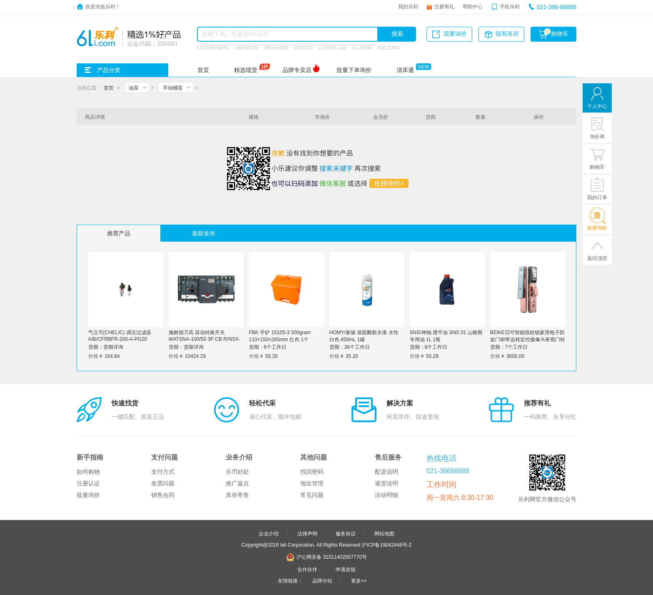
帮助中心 (473, 6)
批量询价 (88, 495)
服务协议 (346, 533)
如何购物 (88, 472)
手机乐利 (510, 6)
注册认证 (88, 483)
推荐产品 (118, 233)
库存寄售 (237, 495)
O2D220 (303, 47)
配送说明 (386, 472)
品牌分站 (322, 580)
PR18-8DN (276, 47)
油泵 (134, 87)
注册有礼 (444, 6)
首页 (203, 70)
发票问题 (162, 483)
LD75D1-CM (332, 47)
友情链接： (290, 580)
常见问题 (312, 495)
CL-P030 (361, 47)
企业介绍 (269, 533)
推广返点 (237, 483)
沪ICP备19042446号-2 (386, 544)
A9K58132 (246, 47)
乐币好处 (237, 472)
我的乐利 (408, 6)
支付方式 (162, 472)
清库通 (405, 70)
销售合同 (162, 495)
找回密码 (312, 472)
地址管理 (312, 483)
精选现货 (245, 70)
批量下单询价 (353, 70)
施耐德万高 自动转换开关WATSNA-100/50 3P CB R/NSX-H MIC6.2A (205, 338)
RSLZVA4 (388, 47)
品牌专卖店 (297, 70)
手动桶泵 (173, 87)
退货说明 (386, 483)
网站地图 (384, 533)
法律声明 (307, 533)
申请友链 (346, 569)
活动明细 (386, 495)
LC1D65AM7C (213, 47)
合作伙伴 (307, 569)
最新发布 (203, 233)
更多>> (359, 580)
